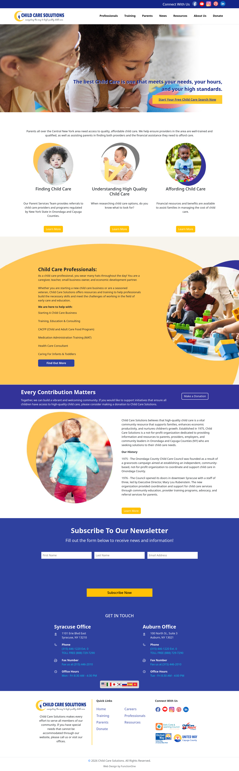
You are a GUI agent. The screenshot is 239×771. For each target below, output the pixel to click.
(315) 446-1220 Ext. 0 (75, 649)
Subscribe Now (119, 592)
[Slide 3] (127, 107)
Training (130, 16)
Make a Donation (195, 396)
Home (101, 709)
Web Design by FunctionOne (119, 766)
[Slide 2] (122, 107)
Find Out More (56, 363)
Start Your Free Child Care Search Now (187, 99)
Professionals (109, 16)
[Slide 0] (111, 107)
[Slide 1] (116, 107)
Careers (131, 709)
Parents (147, 16)
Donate (218, 16)
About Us (200, 16)
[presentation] (119, 572)
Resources (180, 16)
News (163, 16)
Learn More (53, 229)
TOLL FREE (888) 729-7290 (78, 653)
